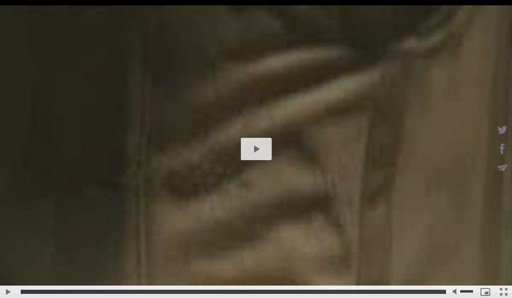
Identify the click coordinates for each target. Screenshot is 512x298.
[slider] (233, 292)
